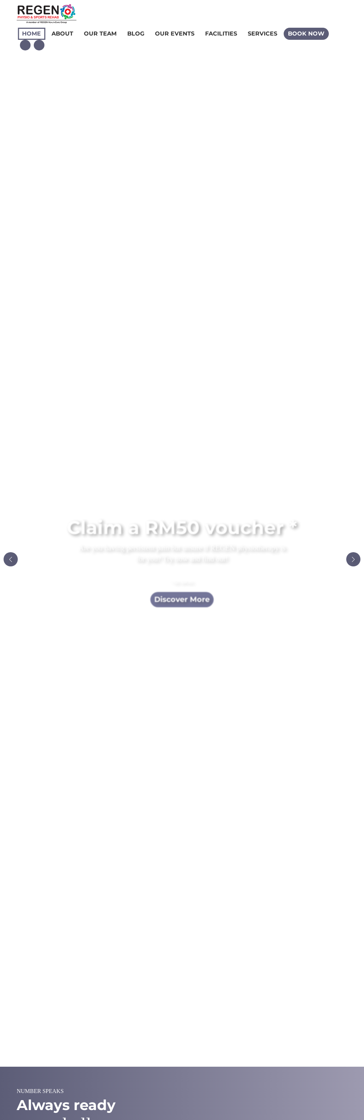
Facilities (221, 33)
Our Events (174, 33)
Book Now (306, 33)
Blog (135, 33)
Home (31, 33)
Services (262, 33)
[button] (353, 559)
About (62, 33)
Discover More (182, 599)
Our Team (100, 33)
